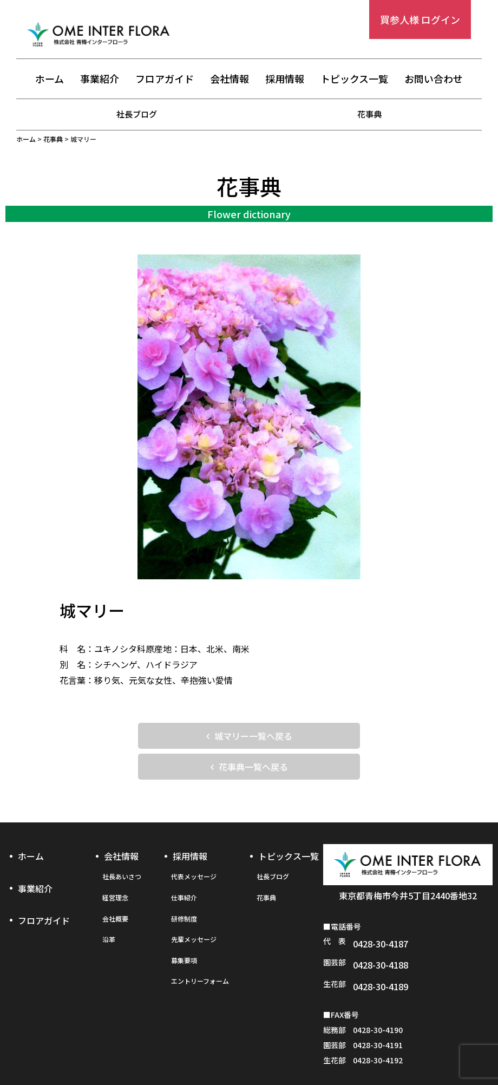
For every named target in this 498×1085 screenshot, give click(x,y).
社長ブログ (137, 113)
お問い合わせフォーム (411, 1050)
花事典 (370, 113)
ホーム (49, 80)
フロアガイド (164, 80)
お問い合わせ (433, 80)
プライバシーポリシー (248, 1050)
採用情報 (284, 80)
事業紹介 (99, 80)
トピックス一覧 (354, 80)
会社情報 (229, 80)
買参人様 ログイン (420, 19)
